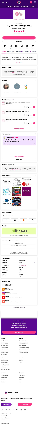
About (4, 51)
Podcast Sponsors (23, 350)
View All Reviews (19, 156)
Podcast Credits (23, 341)
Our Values (3, 382)
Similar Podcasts (6, 175)
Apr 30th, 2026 (22, 265)
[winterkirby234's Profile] (17, 91)
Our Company (4, 375)
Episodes (19, 51)
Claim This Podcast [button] (19, 243)
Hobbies (19, 28)
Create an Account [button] (19, 332)
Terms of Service (5, 418)
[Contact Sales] (31, 2)
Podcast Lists (22, 345)
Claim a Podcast (5, 352)
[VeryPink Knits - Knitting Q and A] (19, 15)
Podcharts (3, 367)
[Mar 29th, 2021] (6, 144)
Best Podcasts (4, 341)
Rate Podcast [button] (19, 41)
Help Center (22, 375)
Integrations (4, 377)
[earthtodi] (4, 137)
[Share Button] (34, 137)
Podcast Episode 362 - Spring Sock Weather (17, 111)
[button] (8, 6)
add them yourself (15, 72)
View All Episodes (19, 128)
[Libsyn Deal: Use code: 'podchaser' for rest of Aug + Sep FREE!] (19, 232)
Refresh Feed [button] (19, 249)
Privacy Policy (4, 415)
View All (19, 207)
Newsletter (21, 377)
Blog (20, 379)
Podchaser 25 (4, 354)
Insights (10, 51)
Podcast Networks (23, 343)
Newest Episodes (6, 99)
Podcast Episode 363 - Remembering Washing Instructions (18, 102)
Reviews (27, 51)
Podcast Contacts (23, 352)
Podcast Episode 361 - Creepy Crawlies (16, 119)
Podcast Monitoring (24, 347)
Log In (20, 362)
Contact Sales (25, 404)
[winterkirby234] (17, 86)
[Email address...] (19, 215)
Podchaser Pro (4, 360)
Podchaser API (4, 362)
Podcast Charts (4, 345)
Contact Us (3, 420)
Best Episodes (4, 347)
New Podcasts (4, 343)
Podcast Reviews (6, 134)
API (20, 382)
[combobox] (19, 215)
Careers (2, 379)
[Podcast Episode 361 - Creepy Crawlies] (3, 120)
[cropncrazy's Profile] (6, 91)
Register (21, 360)
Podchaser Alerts (5, 364)
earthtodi (9, 137)
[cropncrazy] (6, 86)
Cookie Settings (5, 423)
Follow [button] (19, 38)
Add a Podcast (4, 350)
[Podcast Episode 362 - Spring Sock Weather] (3, 112)
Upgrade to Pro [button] (6, 404)
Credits (34, 51)
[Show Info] (34, 262)
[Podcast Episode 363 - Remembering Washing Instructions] (3, 103)
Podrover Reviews (5, 369)
